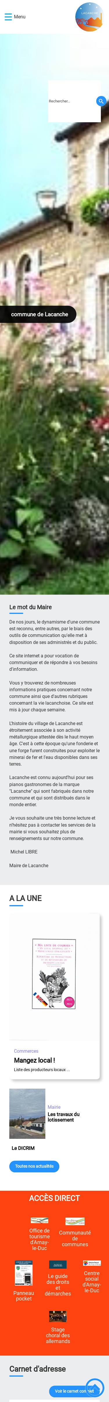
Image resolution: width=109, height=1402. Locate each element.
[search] (74, 101)
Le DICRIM (23, 1148)
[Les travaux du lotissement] (27, 1115)
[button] (8, 17)
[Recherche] (101, 101)
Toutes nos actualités (34, 1166)
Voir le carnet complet (74, 1391)
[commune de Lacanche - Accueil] (63, 17)
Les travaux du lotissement (63, 1117)
